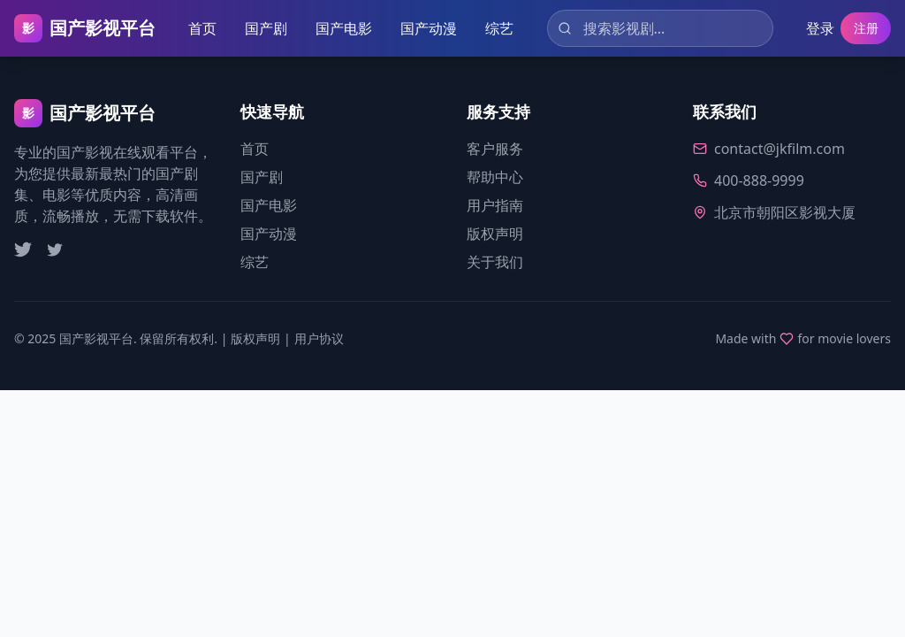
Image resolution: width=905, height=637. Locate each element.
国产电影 (342, 28)
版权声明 (495, 233)
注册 (862, 28)
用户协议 (319, 338)
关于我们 (495, 262)
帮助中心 (495, 177)
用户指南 (495, 205)
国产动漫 (427, 28)
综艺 (497, 28)
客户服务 (495, 148)
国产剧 (264, 28)
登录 (813, 28)
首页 (200, 28)
